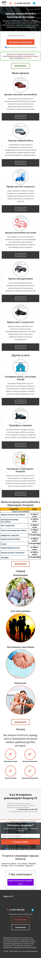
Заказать (20, 117)
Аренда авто (12, 819)
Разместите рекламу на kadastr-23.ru (20, 882)
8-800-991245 (23, 3)
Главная (3, 819)
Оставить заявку (20, 919)
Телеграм (28, 58)
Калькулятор (20, 66)
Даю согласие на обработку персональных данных (20, 47)
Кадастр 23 (8, 896)
